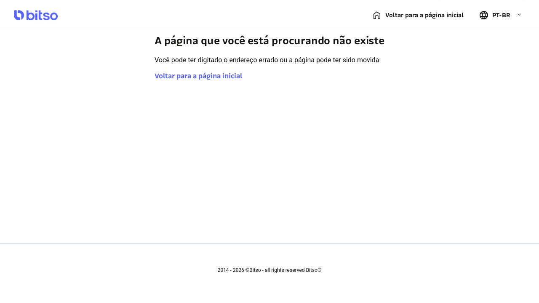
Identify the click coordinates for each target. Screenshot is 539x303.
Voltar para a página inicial (198, 76)
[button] (500, 15)
